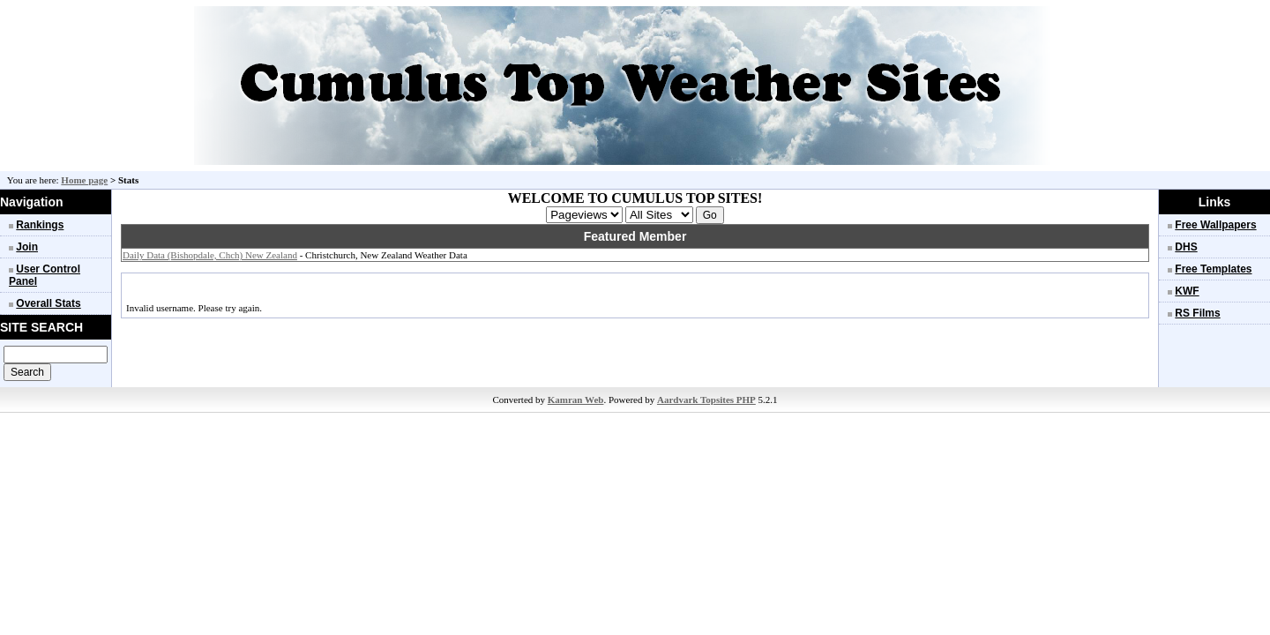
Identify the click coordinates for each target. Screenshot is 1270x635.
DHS (1186, 247)
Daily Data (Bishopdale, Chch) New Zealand (210, 255)
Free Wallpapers (1215, 225)
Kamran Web (576, 399)
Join (27, 247)
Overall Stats (48, 303)
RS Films (1197, 313)
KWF (1187, 291)
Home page (84, 180)
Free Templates (1213, 269)
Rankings (40, 225)
